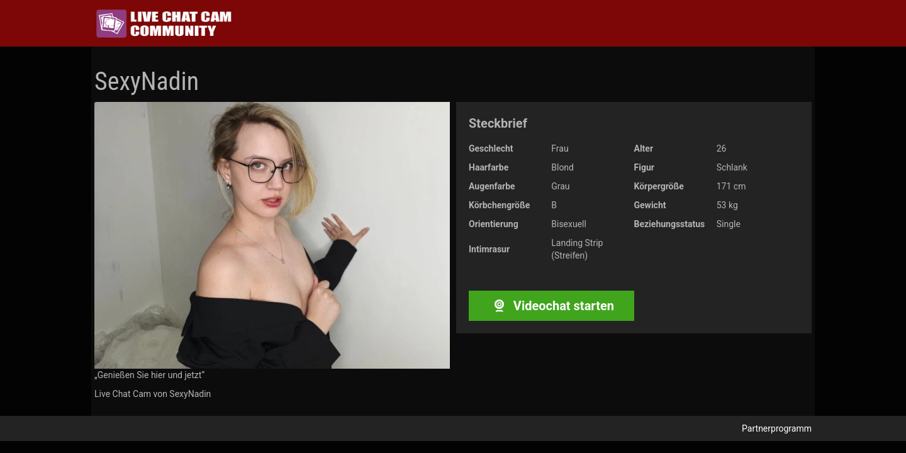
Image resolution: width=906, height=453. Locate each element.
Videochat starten (551, 305)
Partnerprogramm (777, 428)
